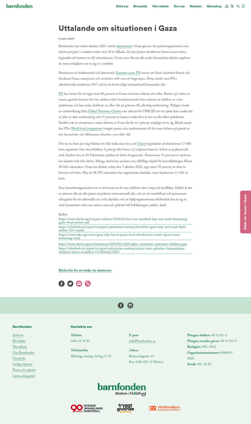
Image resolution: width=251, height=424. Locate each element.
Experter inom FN (128, 73)
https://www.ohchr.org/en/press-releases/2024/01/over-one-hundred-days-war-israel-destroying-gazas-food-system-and (123, 221)
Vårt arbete (160, 8)
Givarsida (140, 8)
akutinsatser (124, 46)
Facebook (62, 284)
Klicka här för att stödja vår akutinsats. (85, 270)
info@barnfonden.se (142, 341)
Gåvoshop (214, 8)
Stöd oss (122, 8)
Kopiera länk (88, 284)
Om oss (179, 8)
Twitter (70, 284)
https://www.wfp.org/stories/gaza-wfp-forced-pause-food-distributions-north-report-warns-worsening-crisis (120, 236)
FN (61, 94)
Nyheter (196, 8)
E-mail (79, 284)
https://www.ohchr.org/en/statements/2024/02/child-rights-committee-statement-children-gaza (123, 244)
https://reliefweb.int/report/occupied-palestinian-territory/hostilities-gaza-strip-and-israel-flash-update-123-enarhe (123, 228)
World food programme (86, 128)
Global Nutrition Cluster (104, 111)
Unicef (141, 144)
